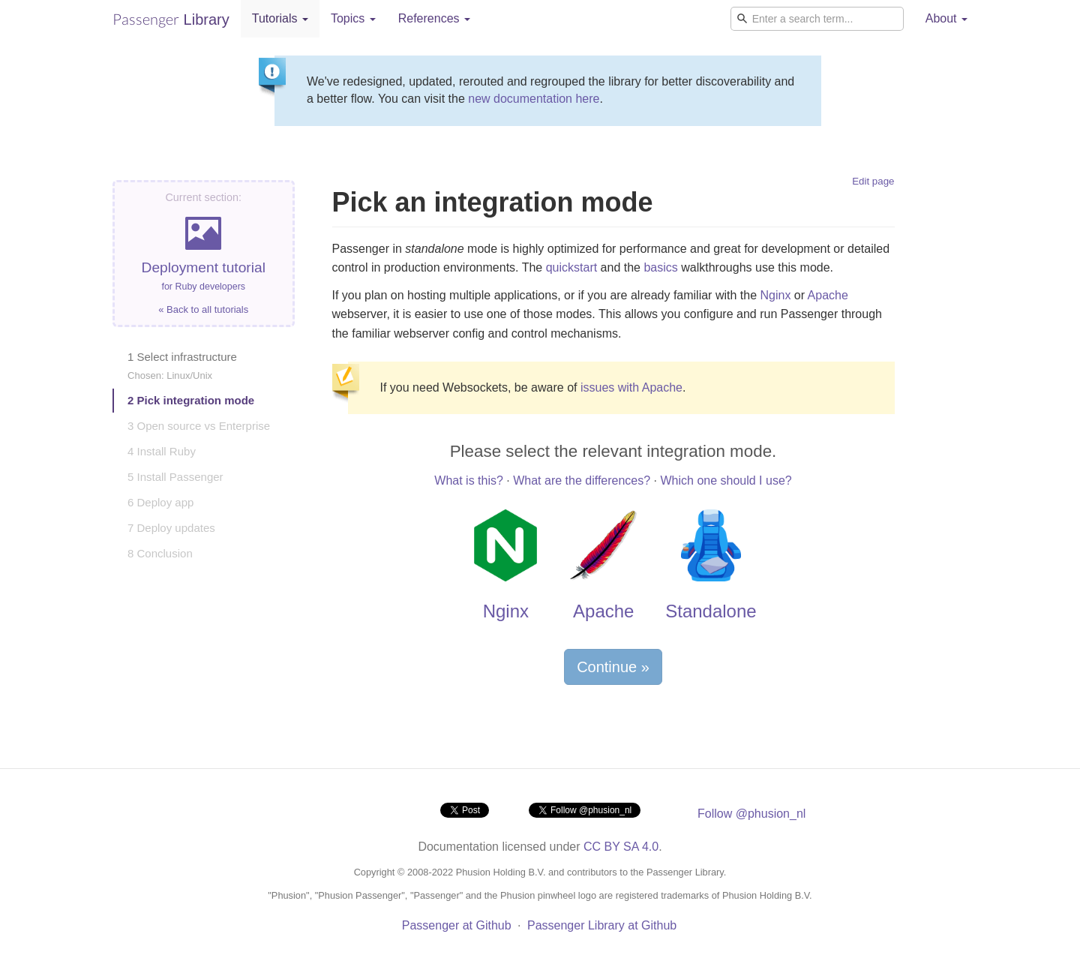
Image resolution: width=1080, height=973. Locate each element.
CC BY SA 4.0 (621, 846)
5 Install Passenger (176, 476)
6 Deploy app (161, 502)
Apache (828, 295)
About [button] (947, 18)
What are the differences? (581, 480)
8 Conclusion (160, 553)
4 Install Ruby (162, 451)
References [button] (434, 18)
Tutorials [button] (280, 18)
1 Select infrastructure (182, 365)
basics (660, 267)
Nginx (775, 295)
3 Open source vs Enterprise (199, 425)
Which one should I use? (725, 480)
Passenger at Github (457, 925)
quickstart (571, 267)
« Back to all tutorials (203, 309)
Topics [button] (353, 18)
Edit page (873, 181)
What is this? (468, 480)
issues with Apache (631, 387)
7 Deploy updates (171, 527)
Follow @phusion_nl (752, 813)
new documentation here (533, 98)
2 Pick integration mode (191, 400)
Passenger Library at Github (601, 925)
